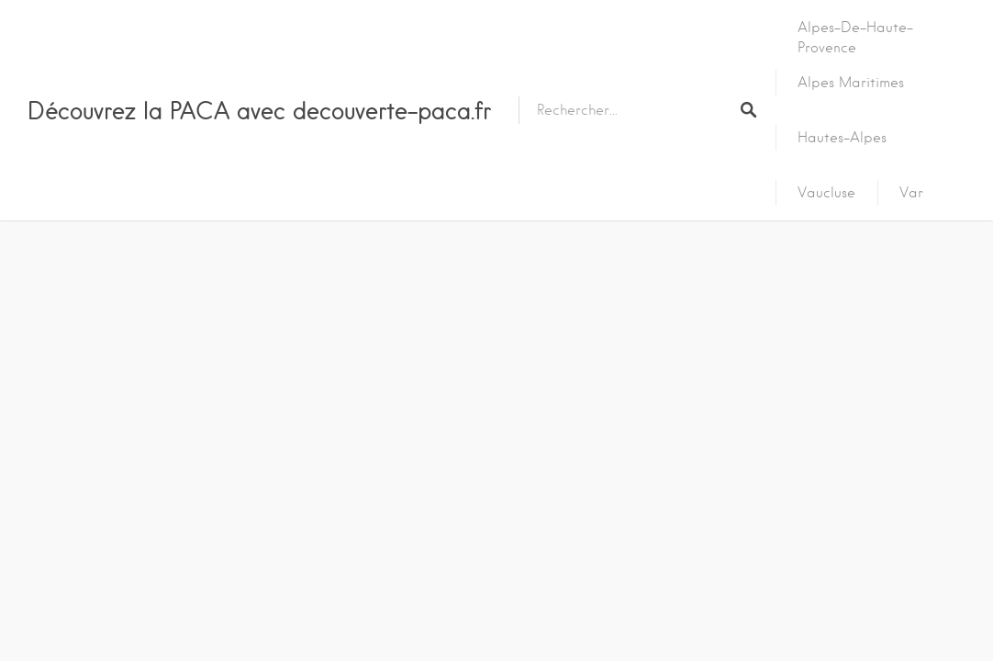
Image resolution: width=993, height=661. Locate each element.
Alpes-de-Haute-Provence (855, 37)
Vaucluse (826, 193)
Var (911, 193)
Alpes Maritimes (851, 82)
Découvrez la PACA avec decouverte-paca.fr (259, 110)
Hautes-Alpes (842, 137)
